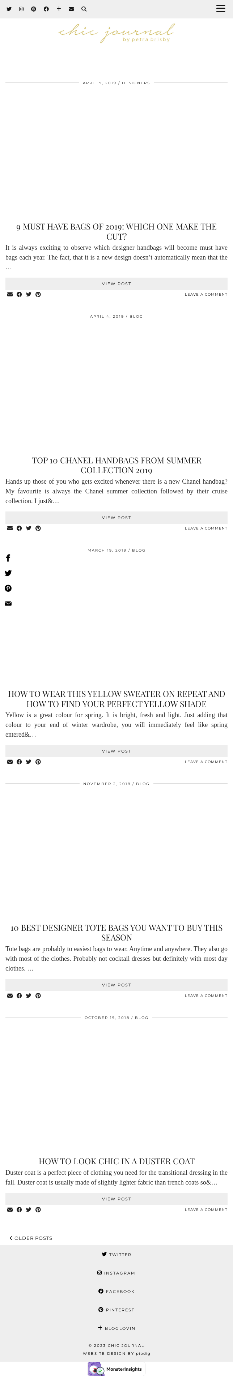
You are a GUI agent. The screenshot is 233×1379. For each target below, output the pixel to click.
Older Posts (31, 1238)
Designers (136, 83)
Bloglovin (117, 1328)
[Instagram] (21, 9)
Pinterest (116, 1309)
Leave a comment (206, 294)
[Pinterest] (34, 9)
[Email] (71, 9)
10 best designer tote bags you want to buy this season (116, 932)
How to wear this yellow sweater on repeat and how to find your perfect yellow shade (116, 698)
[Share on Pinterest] (38, 295)
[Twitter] (9, 9)
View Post (116, 283)
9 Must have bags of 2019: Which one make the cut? (116, 231)
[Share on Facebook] (19, 295)
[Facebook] (46, 9)
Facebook (116, 1291)
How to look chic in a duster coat (117, 1160)
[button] (223, 9)
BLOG (136, 316)
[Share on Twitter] (29, 295)
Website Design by (117, 1353)
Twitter (117, 1254)
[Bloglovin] (59, 9)
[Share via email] (10, 295)
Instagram (116, 1273)
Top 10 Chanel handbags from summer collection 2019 (117, 465)
